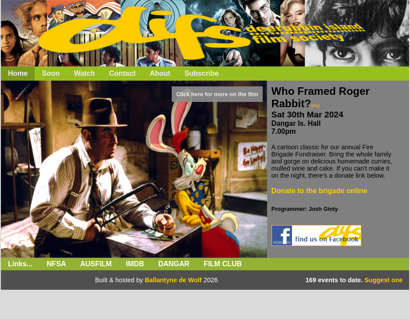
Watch (84, 73)
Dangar (173, 264)
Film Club (223, 264)
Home (18, 73)
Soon (50, 73)
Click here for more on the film (217, 94)
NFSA (56, 264)
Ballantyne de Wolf (173, 280)
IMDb (135, 264)
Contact (122, 73)
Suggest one (383, 280)
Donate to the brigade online (319, 191)
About (160, 73)
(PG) (315, 105)
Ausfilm (96, 264)
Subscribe (202, 73)
